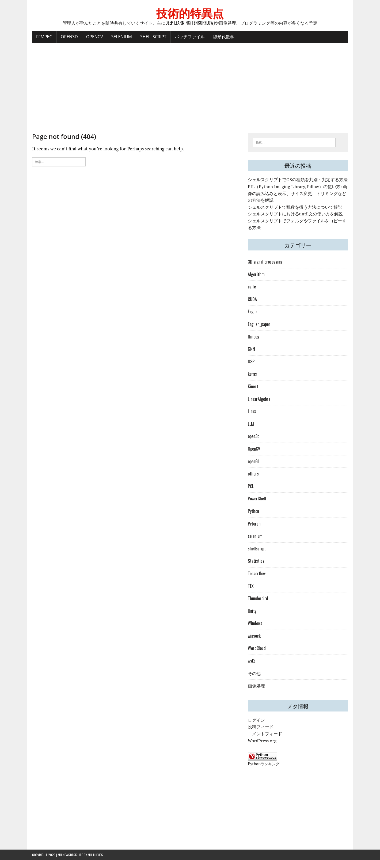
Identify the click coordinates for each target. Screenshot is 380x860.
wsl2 (251, 660)
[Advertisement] (190, 84)
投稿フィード (260, 727)
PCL (251, 486)
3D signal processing (265, 261)
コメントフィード (265, 734)
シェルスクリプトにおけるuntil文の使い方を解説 (295, 214)
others (253, 473)
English (254, 311)
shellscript (257, 548)
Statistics (256, 561)
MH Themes (95, 855)
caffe (252, 286)
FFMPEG (44, 37)
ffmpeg (253, 336)
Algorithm (256, 274)
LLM (251, 424)
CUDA (252, 299)
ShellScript (153, 37)
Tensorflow (256, 573)
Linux (252, 411)
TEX (251, 586)
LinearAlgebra (259, 399)
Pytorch (254, 523)
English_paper (259, 324)
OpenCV (94, 37)
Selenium (121, 37)
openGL (253, 461)
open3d (254, 436)
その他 (254, 673)
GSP (251, 361)
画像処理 (256, 685)
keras (252, 374)
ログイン (256, 720)
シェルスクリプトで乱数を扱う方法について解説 (295, 207)
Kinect (253, 386)
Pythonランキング (263, 763)
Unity (252, 611)
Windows (255, 623)
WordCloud (257, 648)
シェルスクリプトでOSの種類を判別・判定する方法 (298, 179)
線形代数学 (223, 37)
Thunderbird (258, 598)
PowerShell (257, 498)
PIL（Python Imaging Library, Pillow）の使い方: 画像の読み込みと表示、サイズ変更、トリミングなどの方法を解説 (297, 193)
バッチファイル (190, 37)
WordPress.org (262, 741)
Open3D (69, 37)
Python (253, 511)
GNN (251, 349)
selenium (255, 536)
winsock (254, 636)
